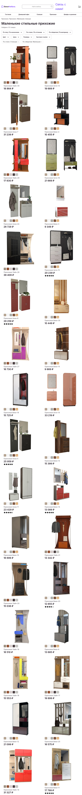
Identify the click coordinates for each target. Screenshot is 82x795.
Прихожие (12, 19)
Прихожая (53, 14)
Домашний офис (24, 14)
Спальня (39, 14)
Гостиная (8, 14)
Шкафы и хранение (70, 14)
